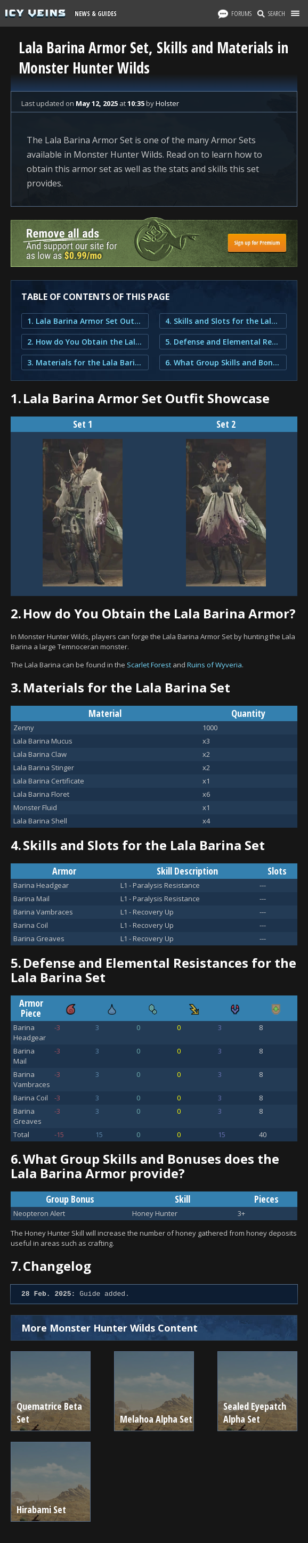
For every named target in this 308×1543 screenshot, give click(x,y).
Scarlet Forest (149, 665)
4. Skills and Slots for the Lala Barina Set (223, 321)
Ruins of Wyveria (214, 665)
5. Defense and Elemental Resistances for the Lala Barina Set (223, 342)
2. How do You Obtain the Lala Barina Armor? (85, 342)
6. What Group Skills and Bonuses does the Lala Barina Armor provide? (223, 362)
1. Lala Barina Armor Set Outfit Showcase (85, 321)
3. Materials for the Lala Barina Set (85, 362)
